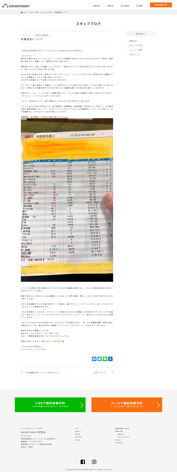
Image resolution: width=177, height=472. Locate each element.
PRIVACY (119, 443)
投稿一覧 (119, 431)
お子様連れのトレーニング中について (42, 372)
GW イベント (100, 372)
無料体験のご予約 (122, 428)
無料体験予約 (163, 5)
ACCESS (125, 6)
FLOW (140, 6)
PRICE (110, 6)
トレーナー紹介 (136, 50)
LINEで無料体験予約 (50, 404)
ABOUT (96, 6)
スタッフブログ (42, 35)
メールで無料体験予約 (126, 404)
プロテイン (134, 54)
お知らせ (133, 41)
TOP (77, 428)
